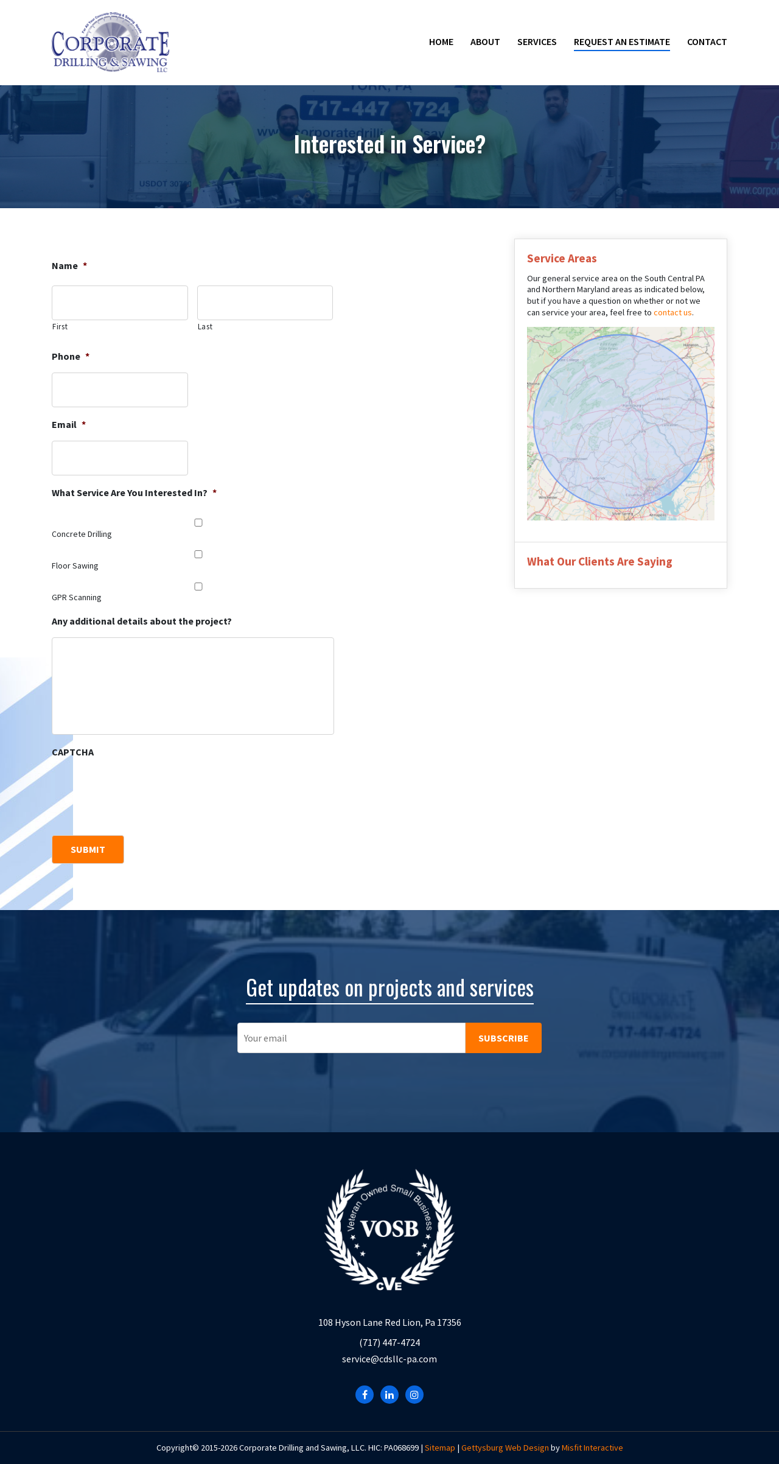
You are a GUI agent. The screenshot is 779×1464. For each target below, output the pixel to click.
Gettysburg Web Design (505, 1447)
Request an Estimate (622, 41)
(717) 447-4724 (389, 1342)
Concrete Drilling (82, 533)
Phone (70, 356)
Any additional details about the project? (142, 621)
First (60, 326)
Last (205, 326)
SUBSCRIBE (503, 1038)
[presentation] (144, 792)
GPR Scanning (77, 597)
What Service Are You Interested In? (134, 492)
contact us (673, 312)
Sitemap (440, 1447)
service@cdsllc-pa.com (389, 1359)
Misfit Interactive (592, 1447)
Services (537, 41)
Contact (707, 41)
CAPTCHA (73, 752)
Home (441, 41)
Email (69, 424)
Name (69, 265)
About (485, 41)
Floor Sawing (75, 565)
